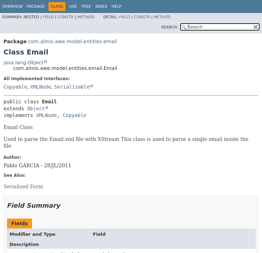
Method (85, 17)
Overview (12, 6)
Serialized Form (23, 186)
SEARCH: (169, 27)
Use (73, 6)
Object (36, 108)
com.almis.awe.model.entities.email (72, 41)
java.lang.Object (24, 62)
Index (101, 6)
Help (117, 6)
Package (36, 6)
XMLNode (40, 87)
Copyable (15, 87)
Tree (86, 6)
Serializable (72, 87)
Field (48, 17)
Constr (66, 17)
